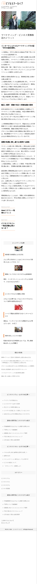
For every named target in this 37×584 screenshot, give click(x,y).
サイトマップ (5, 523)
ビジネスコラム (5, 478)
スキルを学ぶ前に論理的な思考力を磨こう (15, 452)
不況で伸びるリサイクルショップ (13, 436)
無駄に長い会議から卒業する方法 (10, 376)
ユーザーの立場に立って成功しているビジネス (17, 410)
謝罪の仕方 (7, 455)
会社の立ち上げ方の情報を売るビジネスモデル (17, 414)
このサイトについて (7, 520)
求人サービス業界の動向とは (12, 407)
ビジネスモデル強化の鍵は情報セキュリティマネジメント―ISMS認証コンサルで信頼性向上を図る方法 (17, 361)
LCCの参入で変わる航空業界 (12, 440)
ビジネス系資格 (5, 488)
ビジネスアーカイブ (17, 529)
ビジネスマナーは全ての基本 (12, 403)
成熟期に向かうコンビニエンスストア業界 (15, 433)
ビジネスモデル (5, 485)
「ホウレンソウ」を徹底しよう (12, 466)
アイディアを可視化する (10, 400)
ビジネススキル (5, 481)
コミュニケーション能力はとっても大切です (16, 459)
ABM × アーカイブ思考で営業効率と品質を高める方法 (16, 357)
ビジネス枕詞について (10, 462)
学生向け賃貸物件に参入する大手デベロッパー (14, 369)
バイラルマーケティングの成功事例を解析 (12, 372)
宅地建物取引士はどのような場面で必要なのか (17, 426)
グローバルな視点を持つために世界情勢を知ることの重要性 (17, 366)
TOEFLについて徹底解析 (10, 429)
